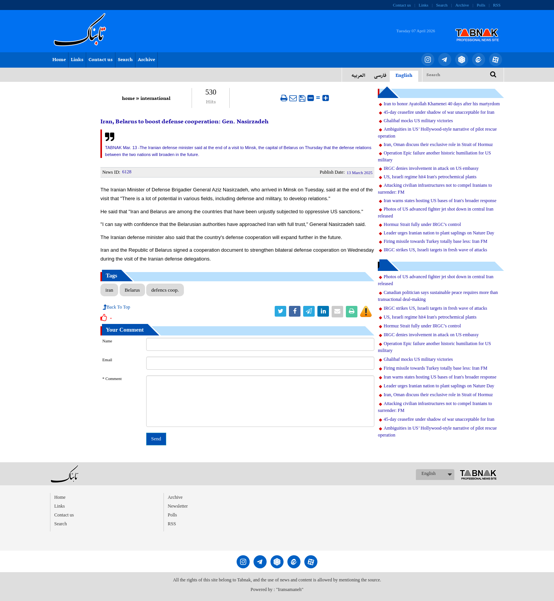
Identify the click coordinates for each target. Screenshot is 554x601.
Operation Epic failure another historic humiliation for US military (434, 156)
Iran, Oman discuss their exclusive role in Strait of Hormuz (438, 144)
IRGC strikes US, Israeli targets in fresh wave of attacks (435, 249)
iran (109, 290)
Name (107, 341)
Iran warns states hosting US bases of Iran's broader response (440, 200)
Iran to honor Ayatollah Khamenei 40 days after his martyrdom (442, 103)
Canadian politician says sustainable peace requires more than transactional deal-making (438, 296)
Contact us (402, 5)
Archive (462, 5)
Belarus (132, 290)
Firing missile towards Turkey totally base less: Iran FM (435, 241)
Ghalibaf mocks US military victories (418, 120)
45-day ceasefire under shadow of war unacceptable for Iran (439, 112)
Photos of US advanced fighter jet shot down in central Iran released (435, 212)
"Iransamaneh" (290, 589)
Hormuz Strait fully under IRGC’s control (422, 224)
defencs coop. (165, 290)
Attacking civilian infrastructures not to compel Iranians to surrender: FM (435, 189)
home (128, 99)
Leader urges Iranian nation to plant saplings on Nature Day (439, 233)
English (429, 473)
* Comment (112, 379)
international (155, 99)
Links (423, 5)
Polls (481, 5)
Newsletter (178, 506)
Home (59, 60)
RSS (497, 5)
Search (441, 5)
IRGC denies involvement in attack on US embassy (431, 168)
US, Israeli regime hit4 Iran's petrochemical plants (430, 176)
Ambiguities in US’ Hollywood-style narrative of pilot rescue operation (437, 132)
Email (107, 360)
